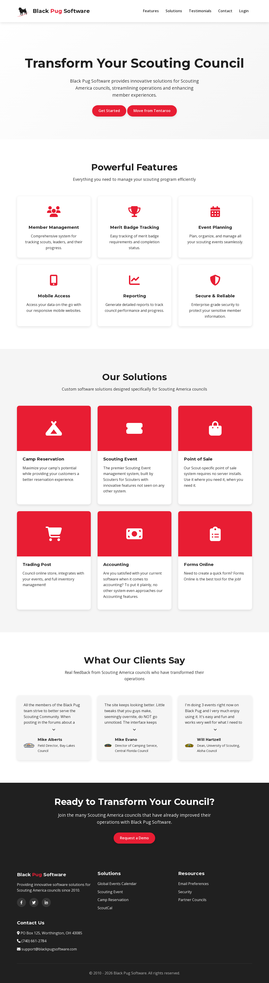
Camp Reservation (113, 899)
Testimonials (200, 10)
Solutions (174, 10)
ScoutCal (105, 907)
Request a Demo (134, 837)
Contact (225, 10)
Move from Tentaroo (152, 110)
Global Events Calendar (117, 883)
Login (244, 10)
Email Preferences (193, 883)
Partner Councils (192, 899)
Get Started (109, 110)
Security (185, 891)
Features (151, 10)
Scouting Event (110, 891)
